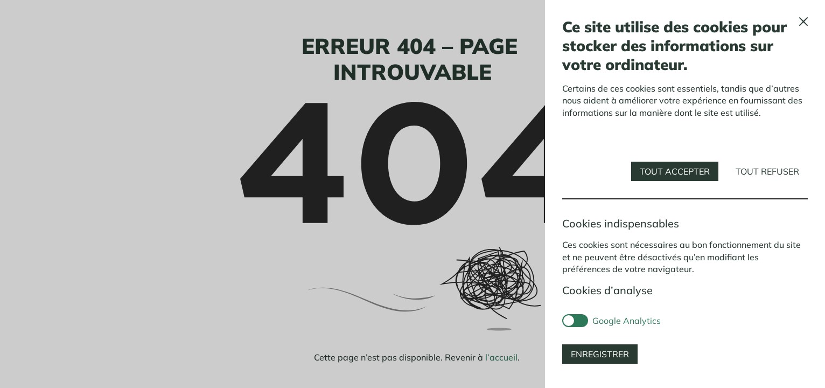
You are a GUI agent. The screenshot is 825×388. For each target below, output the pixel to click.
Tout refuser (767, 171)
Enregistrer (600, 354)
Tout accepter (675, 171)
